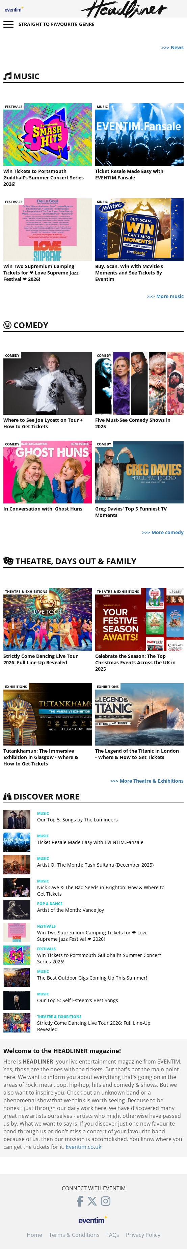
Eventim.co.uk (83, 1147)
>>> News (172, 47)
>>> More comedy (163, 532)
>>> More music (165, 296)
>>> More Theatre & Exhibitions (147, 781)
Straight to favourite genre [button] (57, 24)
